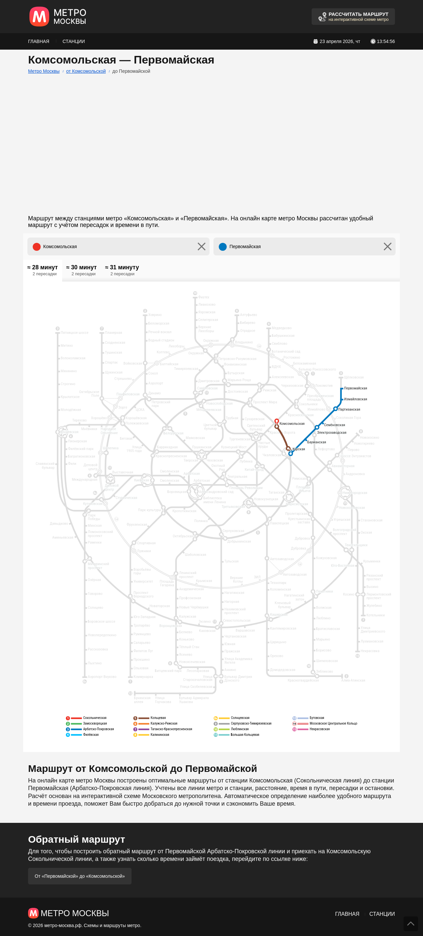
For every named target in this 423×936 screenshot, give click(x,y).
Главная (38, 41)
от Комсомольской (86, 71)
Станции (73, 41)
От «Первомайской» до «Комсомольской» (80, 876)
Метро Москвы (43, 71)
